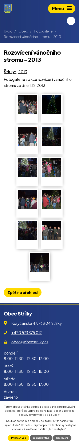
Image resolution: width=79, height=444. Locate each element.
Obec (23, 31)
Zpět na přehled (23, 292)
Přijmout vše (18, 437)
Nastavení (62, 437)
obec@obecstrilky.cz (29, 341)
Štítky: (10, 71)
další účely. (53, 414)
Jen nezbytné (41, 437)
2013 (22, 71)
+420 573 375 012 (26, 332)
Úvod (8, 31)
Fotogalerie (43, 31)
